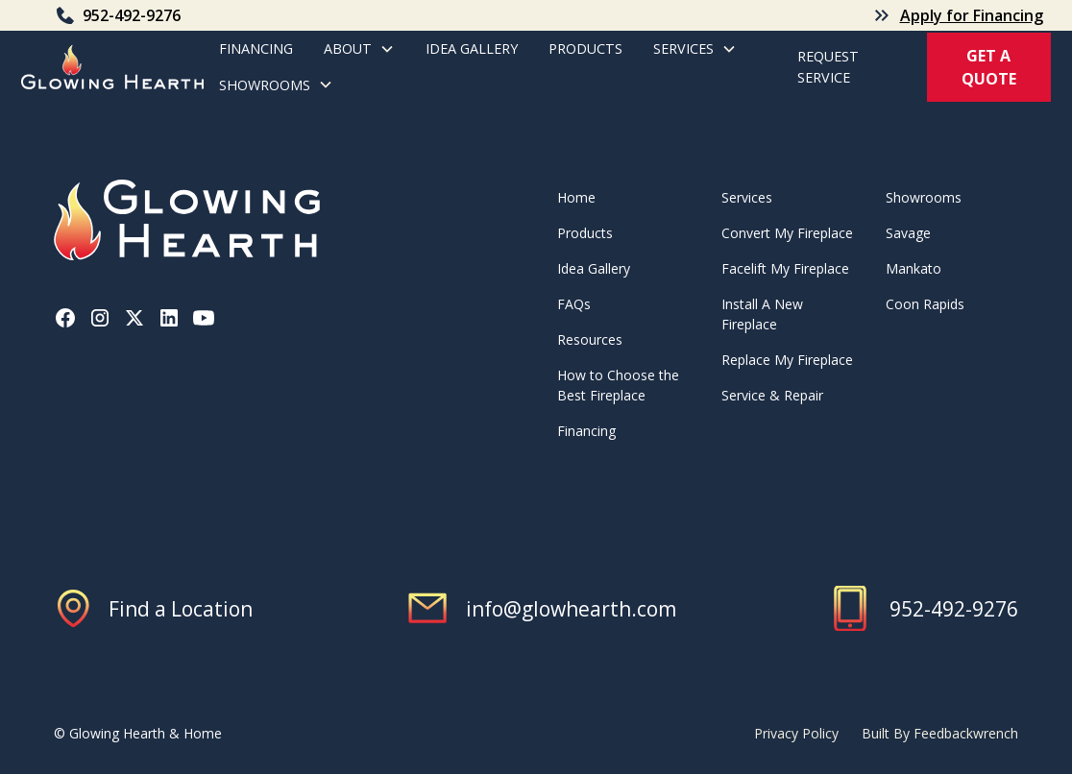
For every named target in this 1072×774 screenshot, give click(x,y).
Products (585, 233)
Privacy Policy (796, 733)
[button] (359, 49)
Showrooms (924, 197)
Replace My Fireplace (787, 360)
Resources (589, 339)
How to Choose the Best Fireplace (618, 385)
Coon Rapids (925, 304)
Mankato (913, 268)
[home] (112, 67)
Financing (256, 48)
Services (746, 197)
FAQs (574, 304)
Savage (908, 233)
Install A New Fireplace (762, 314)
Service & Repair (772, 395)
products (585, 48)
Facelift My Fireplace (785, 268)
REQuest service (828, 66)
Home (576, 197)
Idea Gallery (472, 48)
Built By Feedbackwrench (940, 733)
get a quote (989, 67)
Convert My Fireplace (787, 233)
